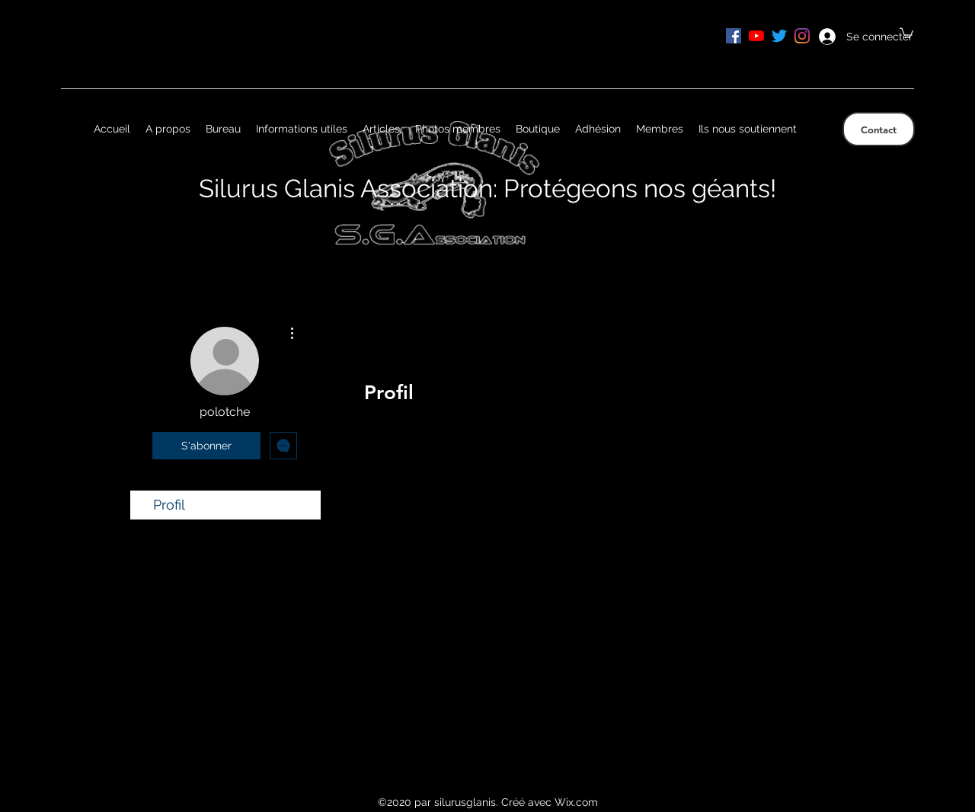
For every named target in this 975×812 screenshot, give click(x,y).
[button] (906, 32)
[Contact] (878, 129)
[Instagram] (802, 35)
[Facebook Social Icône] (733, 35)
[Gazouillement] (779, 35)
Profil (169, 505)
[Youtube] (756, 35)
